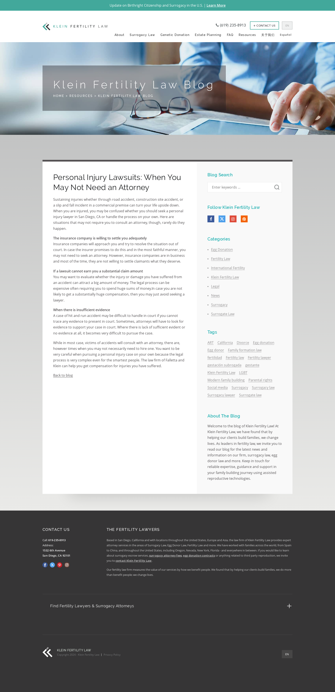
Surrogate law (250, 395)
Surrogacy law (263, 387)
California (225, 342)
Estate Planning (208, 35)
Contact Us (264, 25)
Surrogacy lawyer (221, 395)
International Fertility (228, 268)
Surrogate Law (222, 314)
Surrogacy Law (142, 35)
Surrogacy (219, 304)
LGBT (243, 372)
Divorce (243, 342)
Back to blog (63, 375)
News (215, 295)
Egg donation (263, 342)
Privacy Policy (112, 654)
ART (210, 342)
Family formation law (245, 350)
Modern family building (226, 380)
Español (286, 35)
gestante (252, 365)
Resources (247, 35)
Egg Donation (222, 249)
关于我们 (268, 35)
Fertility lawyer (259, 357)
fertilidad (214, 357)
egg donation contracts (199, 555)
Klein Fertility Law (225, 277)
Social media (217, 387)
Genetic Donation (175, 35)
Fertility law (235, 357)
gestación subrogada (224, 365)
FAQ (230, 35)
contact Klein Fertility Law (134, 561)
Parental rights (260, 380)
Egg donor (215, 350)
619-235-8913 (57, 540)
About (120, 35)
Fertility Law (220, 258)
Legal (215, 286)
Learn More (216, 5)
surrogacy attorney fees (165, 555)
